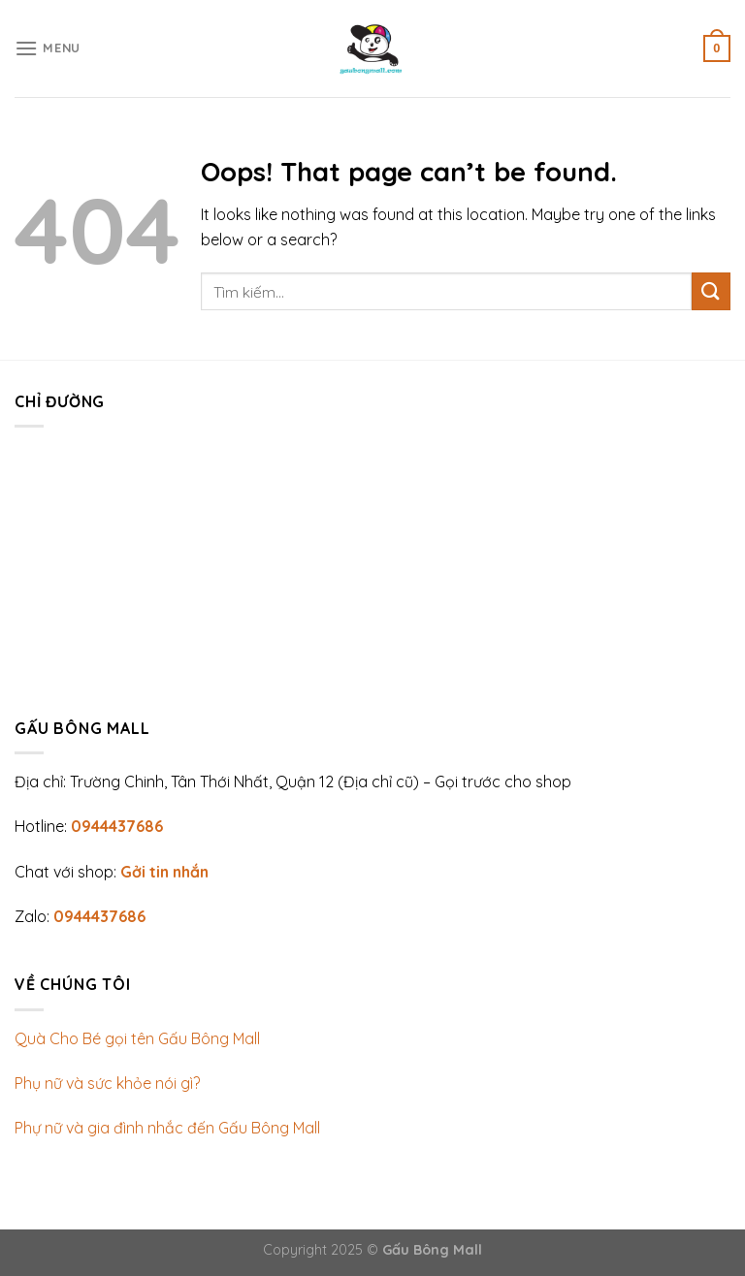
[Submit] (711, 291)
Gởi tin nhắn (164, 871)
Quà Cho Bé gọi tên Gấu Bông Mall (137, 1038)
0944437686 (117, 826)
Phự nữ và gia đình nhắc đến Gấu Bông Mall (167, 1127)
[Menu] (48, 48)
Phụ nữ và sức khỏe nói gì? (107, 1083)
